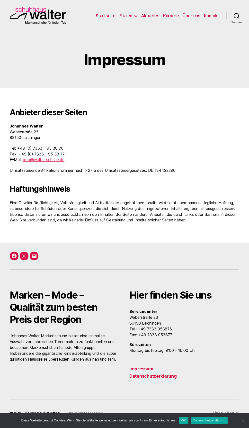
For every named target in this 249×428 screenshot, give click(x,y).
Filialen (125, 16)
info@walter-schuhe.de (43, 161)
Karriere (171, 16)
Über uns (191, 16)
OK (183, 420)
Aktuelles (150, 16)
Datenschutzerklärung (153, 377)
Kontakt (211, 16)
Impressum (141, 370)
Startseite (106, 16)
